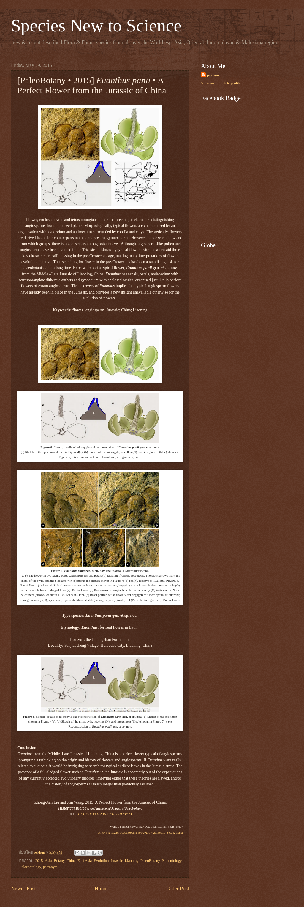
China (71, 861)
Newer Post (23, 889)
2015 (39, 861)
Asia (48, 861)
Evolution (101, 861)
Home (100, 889)
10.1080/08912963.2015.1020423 (104, 814)
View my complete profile (221, 83)
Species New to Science (96, 25)
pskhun (213, 75)
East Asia (84, 861)
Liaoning (131, 861)
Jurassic (117, 861)
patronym (50, 867)
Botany (59, 861)
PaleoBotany (150, 861)
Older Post (177, 889)
